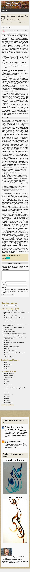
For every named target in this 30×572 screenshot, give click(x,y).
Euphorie (6, 400)
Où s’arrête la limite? (9, 358)
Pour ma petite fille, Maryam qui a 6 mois (14, 389)
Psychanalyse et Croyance (11, 352)
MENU (4, 10)
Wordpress (19, 561)
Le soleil (6, 394)
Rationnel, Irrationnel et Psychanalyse (14, 344)
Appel (5, 387)
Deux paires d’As (15, 499)
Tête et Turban (8, 379)
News (5, 364)
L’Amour (6, 350)
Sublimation (7, 342)
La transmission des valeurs (11, 348)
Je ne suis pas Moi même (12, 443)
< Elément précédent (6, 23)
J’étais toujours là (8, 396)
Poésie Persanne (12, 3)
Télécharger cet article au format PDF (16, 30)
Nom (3, 284)
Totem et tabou (8, 331)
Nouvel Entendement (9, 321)
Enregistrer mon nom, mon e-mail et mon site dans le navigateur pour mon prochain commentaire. (15, 293)
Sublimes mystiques (9, 333)
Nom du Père (7, 346)
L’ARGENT (7, 398)
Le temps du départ (9, 377)
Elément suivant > (23, 23)
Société (6, 370)
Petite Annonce (8, 385)
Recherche (7, 368)
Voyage (6, 381)
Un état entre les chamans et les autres (14, 319)
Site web (4, 289)
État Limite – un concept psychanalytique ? (15, 354)
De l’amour (7, 402)
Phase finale (7, 356)
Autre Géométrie (8, 404)
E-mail (4, 286)
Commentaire (15, 269)
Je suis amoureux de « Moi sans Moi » (14, 329)
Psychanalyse (7, 366)
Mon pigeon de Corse (15, 462)
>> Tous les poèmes (7, 407)
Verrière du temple (9, 375)
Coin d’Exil (7, 383)
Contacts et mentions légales (10, 564)
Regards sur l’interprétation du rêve (13, 317)
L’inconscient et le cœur (10, 323)
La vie (5, 392)
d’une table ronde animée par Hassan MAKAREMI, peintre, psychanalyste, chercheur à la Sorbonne (16, 314)
